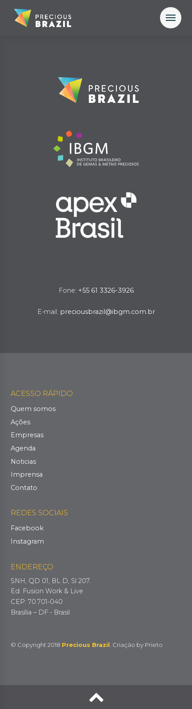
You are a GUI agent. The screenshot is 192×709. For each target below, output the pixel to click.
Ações (20, 422)
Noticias (23, 462)
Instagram (27, 541)
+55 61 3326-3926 (106, 290)
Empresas (27, 435)
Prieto (154, 644)
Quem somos (33, 409)
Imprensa (27, 474)
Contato (24, 488)
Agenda (23, 448)
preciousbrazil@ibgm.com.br (107, 312)
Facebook (27, 528)
